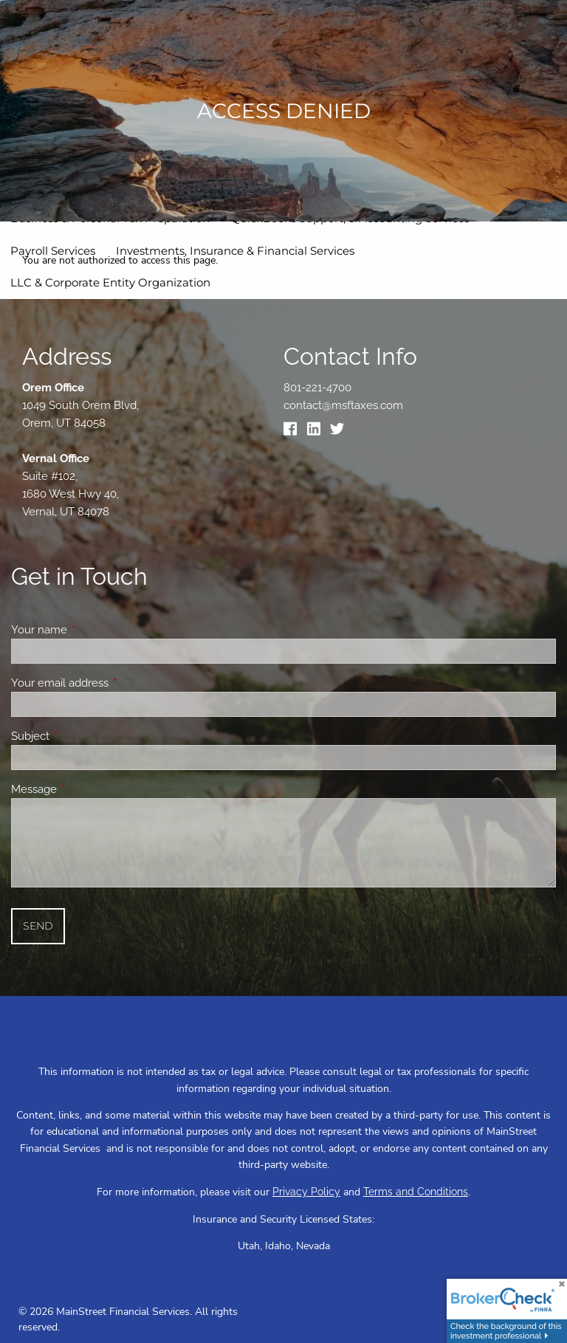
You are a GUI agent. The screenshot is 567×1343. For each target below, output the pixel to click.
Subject (84, 736)
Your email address (113, 683)
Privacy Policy (306, 1192)
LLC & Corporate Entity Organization (110, 282)
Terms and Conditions (415, 1192)
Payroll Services (52, 251)
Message (87, 789)
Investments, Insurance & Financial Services (235, 251)
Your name (92, 629)
